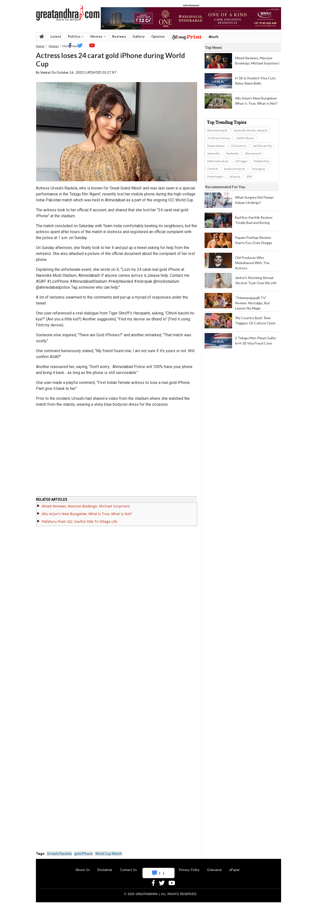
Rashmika (232, 153)
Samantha (213, 153)
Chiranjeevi (238, 145)
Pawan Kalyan (216, 145)
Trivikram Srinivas (218, 138)
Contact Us (128, 867)
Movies (98, 36)
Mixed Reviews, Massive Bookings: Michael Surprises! (86, 503)
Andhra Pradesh (234, 168)
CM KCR (212, 168)
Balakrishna (261, 161)
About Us (83, 867)
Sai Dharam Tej (262, 145)
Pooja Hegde (215, 176)
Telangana (258, 168)
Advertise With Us (157, 867)
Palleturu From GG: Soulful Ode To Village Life (79, 518)
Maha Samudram (218, 161)
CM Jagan (241, 161)
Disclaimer (104, 867)
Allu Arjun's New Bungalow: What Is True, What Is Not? (87, 510)
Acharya (235, 176)
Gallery (138, 36)
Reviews (119, 36)
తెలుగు (214, 36)
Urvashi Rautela (59, 851)
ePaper (234, 867)
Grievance (214, 867)
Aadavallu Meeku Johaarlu (251, 130)
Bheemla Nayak (217, 130)
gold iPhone (83, 851)
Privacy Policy (189, 867)
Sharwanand (253, 153)
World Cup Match (108, 851)
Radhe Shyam (245, 138)
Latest (56, 36)
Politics (76, 36)
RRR (249, 176)
